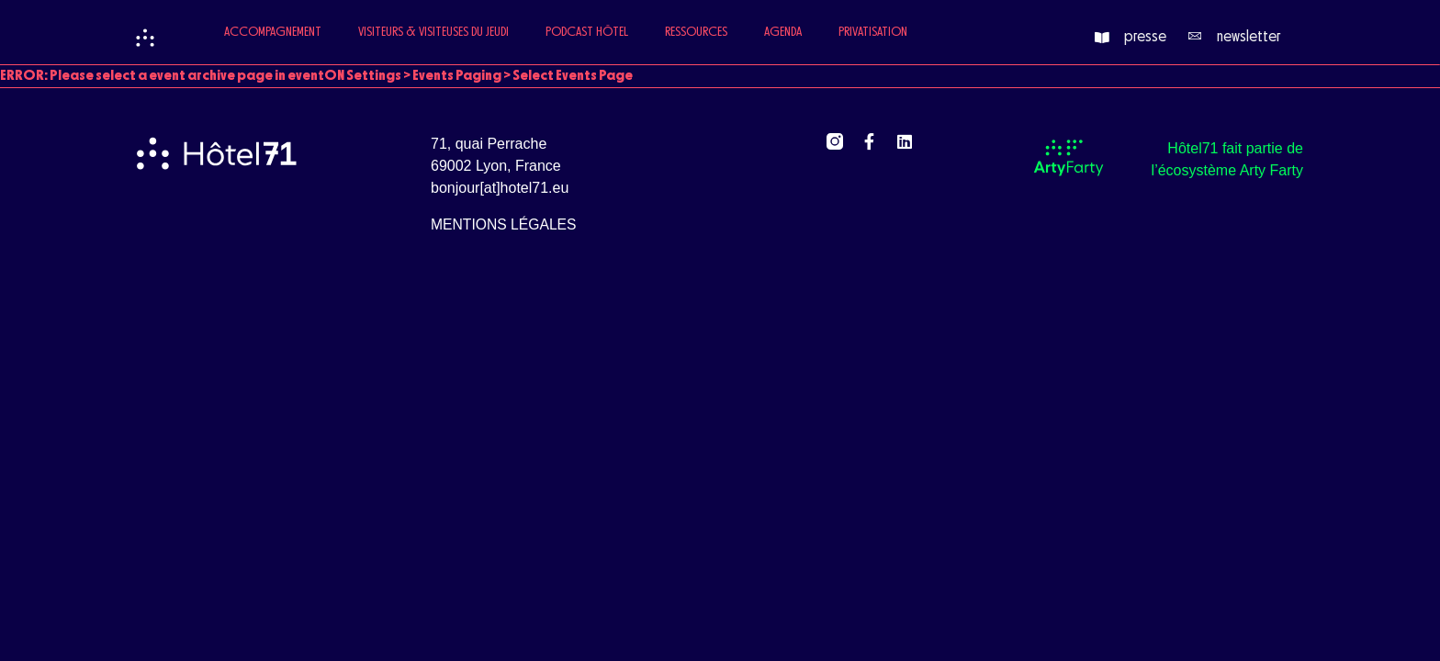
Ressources (696, 32)
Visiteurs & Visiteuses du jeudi (433, 32)
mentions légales (504, 224)
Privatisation (872, 32)
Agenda (783, 32)
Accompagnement (272, 32)
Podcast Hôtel (587, 32)
